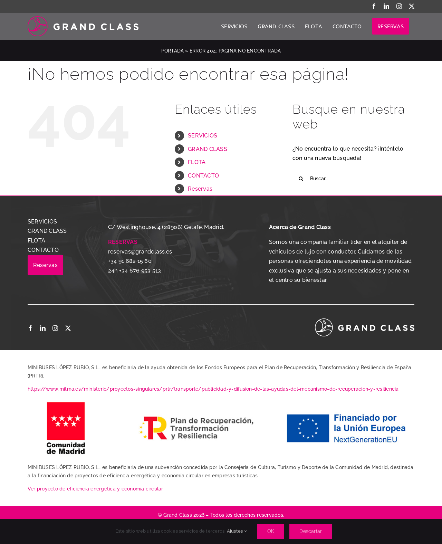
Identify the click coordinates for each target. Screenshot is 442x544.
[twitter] (68, 328)
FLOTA (196, 162)
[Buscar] (301, 178)
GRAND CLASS (207, 149)
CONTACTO (203, 175)
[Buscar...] (353, 178)
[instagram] (55, 328)
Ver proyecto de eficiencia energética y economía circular (95, 488)
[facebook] (30, 328)
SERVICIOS (202, 135)
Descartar (310, 531)
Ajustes (237, 531)
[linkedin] (43, 328)
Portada (172, 51)
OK (270, 531)
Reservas (200, 188)
